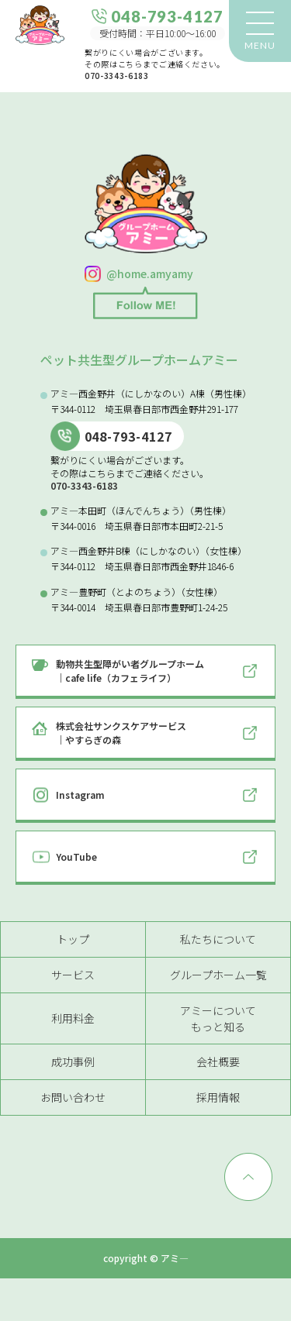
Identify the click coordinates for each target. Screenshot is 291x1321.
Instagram (80, 794)
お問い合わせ (73, 1097)
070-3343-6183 (116, 75)
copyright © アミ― (146, 1258)
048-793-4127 (129, 436)
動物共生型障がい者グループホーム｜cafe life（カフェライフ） (130, 670)
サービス (73, 974)
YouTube (76, 856)
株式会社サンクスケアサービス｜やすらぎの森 (121, 732)
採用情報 (218, 1097)
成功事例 (73, 1061)
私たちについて (218, 939)
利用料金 (73, 1018)
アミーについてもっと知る (218, 1018)
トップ (73, 939)
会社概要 (218, 1061)
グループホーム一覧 (218, 974)
